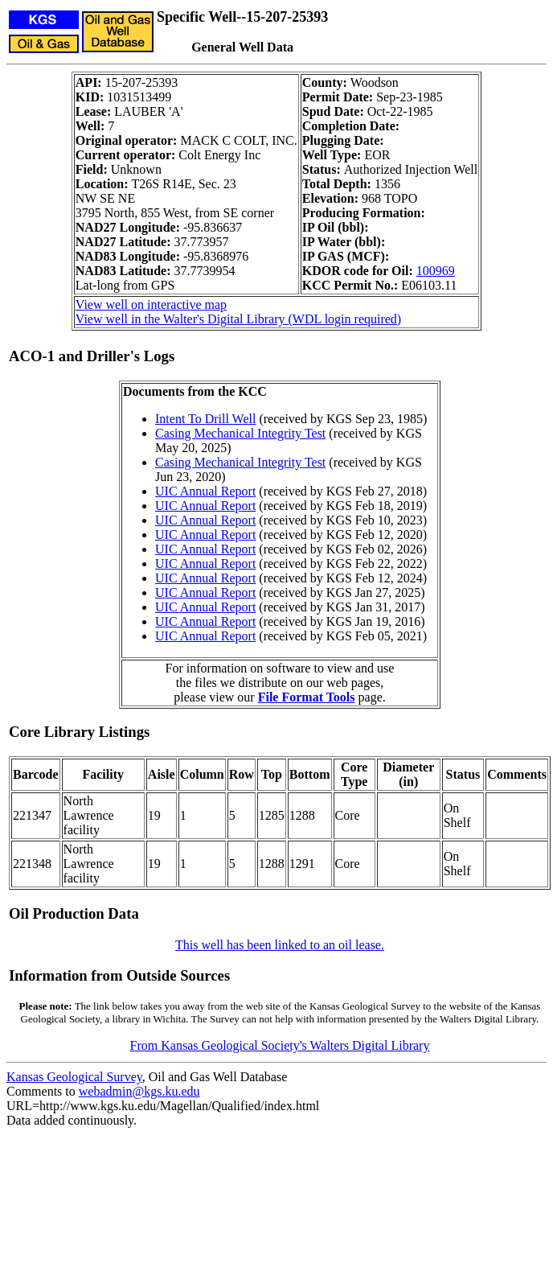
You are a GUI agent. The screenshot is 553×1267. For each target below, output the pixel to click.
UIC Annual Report (205, 491)
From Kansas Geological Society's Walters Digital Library (280, 1045)
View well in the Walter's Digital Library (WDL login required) (238, 319)
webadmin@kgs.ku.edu (139, 1091)
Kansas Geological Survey (74, 1077)
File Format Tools (306, 697)
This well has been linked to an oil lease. (279, 945)
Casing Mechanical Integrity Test (240, 433)
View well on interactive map (151, 304)
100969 (435, 271)
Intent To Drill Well (205, 419)
